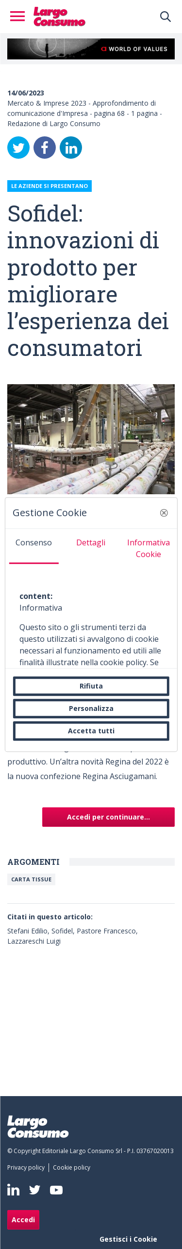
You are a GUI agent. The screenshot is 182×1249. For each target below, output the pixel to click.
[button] (164, 513)
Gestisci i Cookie (128, 1239)
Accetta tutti (91, 730)
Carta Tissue (31, 879)
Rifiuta (91, 685)
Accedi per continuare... (108, 816)
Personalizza (91, 708)
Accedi (23, 1219)
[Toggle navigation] (20, 16)
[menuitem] (28, 1167)
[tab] (33, 546)
